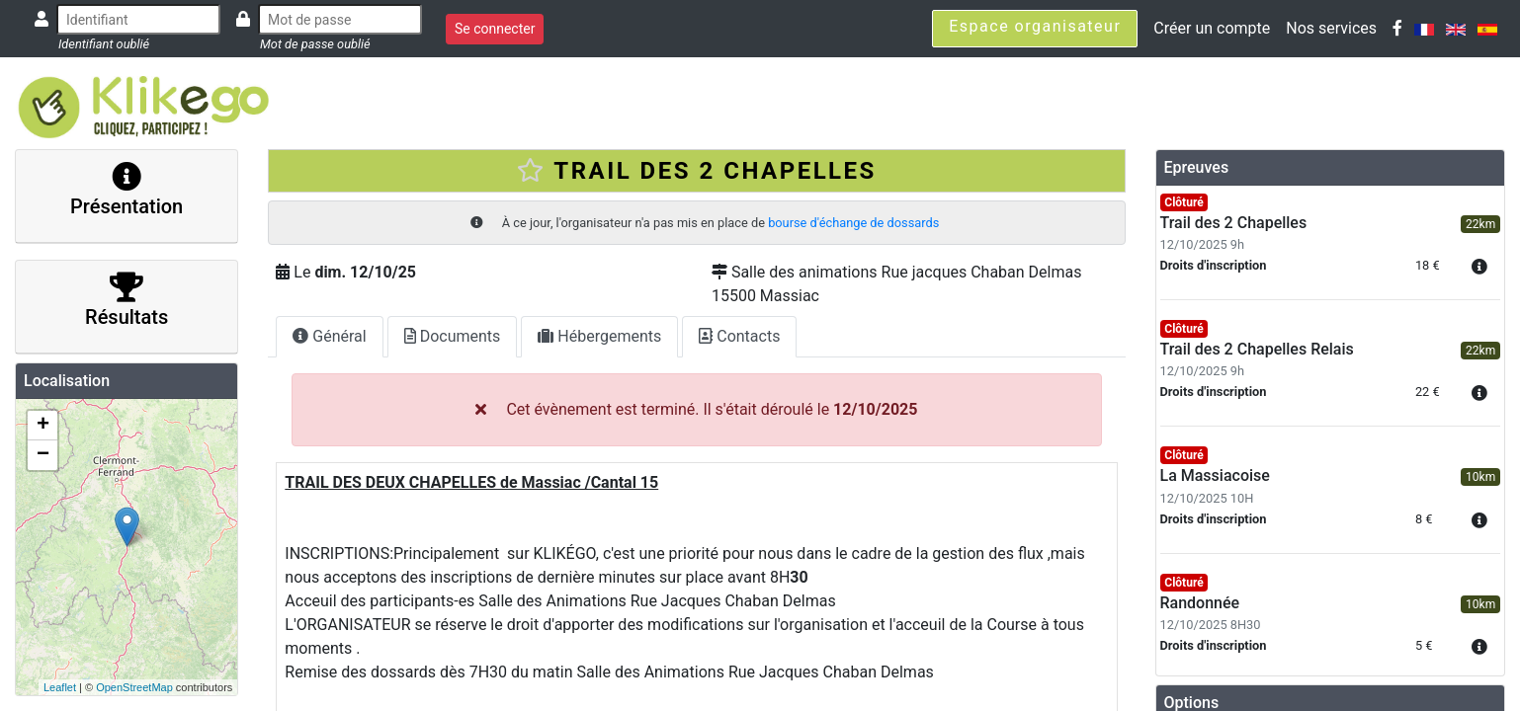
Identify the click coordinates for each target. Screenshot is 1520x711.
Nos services (1331, 28)
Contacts (739, 336)
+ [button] (43, 425)
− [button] (43, 455)
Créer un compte (1211, 28)
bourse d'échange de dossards (853, 222)
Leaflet (59, 687)
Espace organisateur (1035, 26)
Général (329, 336)
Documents (452, 336)
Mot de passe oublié (315, 44)
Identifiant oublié (103, 44)
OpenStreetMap (134, 687)
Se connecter (495, 29)
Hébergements (599, 336)
